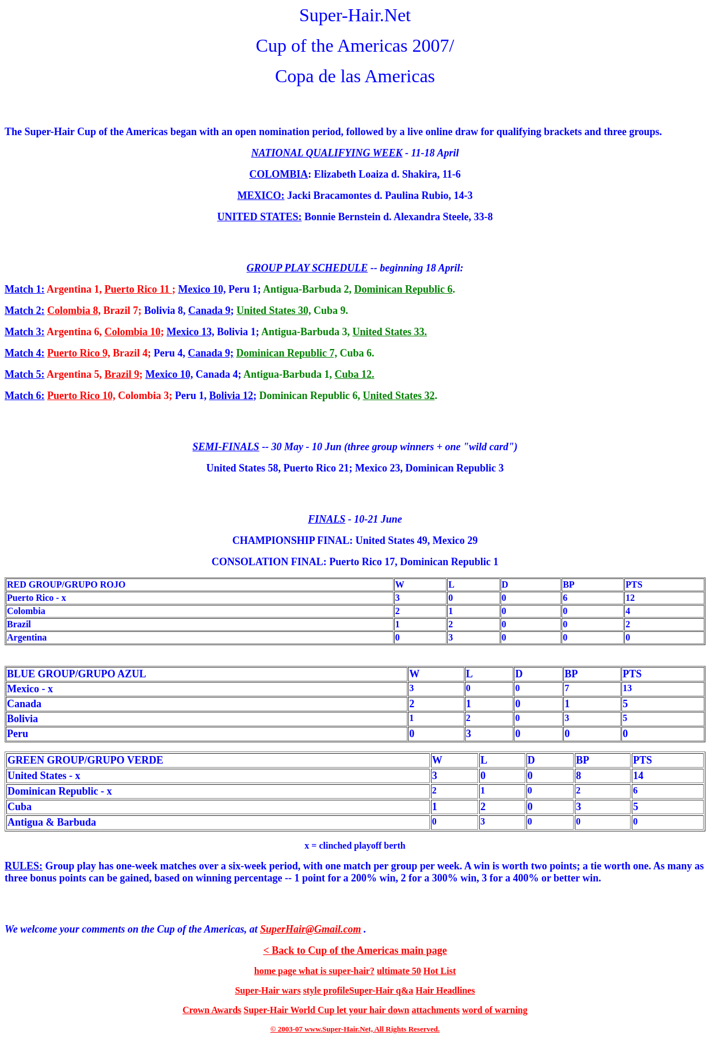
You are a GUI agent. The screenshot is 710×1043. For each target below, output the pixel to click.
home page (276, 971)
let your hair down (373, 1010)
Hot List (439, 971)
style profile (326, 990)
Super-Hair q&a (381, 990)
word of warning (495, 1010)
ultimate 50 (399, 971)
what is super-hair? (337, 971)
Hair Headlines (445, 990)
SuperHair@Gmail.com (310, 929)
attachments (435, 1010)
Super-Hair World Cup (290, 1010)
